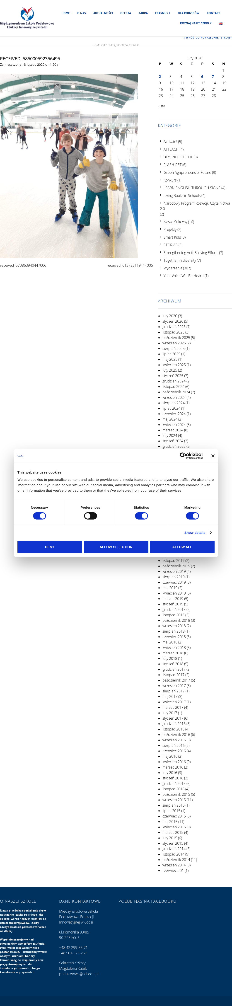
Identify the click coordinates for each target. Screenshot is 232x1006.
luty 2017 (169, 712)
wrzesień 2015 (174, 799)
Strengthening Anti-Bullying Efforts (191, 252)
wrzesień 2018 (174, 625)
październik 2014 (176, 859)
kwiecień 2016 (174, 761)
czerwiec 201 (173, 870)
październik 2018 (176, 620)
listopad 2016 (173, 729)
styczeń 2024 (172, 440)
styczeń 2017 (172, 718)
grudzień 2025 (174, 326)
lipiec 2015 (171, 810)
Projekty (170, 229)
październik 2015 (176, 794)
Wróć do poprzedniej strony (209, 37)
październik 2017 (176, 680)
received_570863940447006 (23, 265)
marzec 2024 (172, 430)
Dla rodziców (188, 13)
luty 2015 (169, 837)
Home (65, 13)
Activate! (170, 141)
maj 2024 (169, 419)
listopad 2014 (173, 854)
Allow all (182, 547)
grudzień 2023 (174, 446)
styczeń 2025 (172, 375)
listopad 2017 (173, 674)
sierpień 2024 (173, 402)
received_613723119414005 (130, 265)
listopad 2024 (173, 386)
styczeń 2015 (172, 843)
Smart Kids (172, 237)
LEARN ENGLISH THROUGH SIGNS (192, 187)
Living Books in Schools (182, 195)
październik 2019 (176, 565)
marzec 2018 (172, 653)
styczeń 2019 (172, 604)
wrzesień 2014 (174, 865)
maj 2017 (169, 696)
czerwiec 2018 (174, 636)
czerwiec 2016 (174, 750)
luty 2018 (169, 658)
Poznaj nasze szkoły (195, 23)
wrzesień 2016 (174, 740)
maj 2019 (169, 587)
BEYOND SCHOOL (178, 157)
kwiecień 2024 (174, 424)
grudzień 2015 (174, 783)
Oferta (125, 13)
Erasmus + (162, 13)
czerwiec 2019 (174, 582)
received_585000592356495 (30, 59)
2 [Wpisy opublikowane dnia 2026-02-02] (160, 76)
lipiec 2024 (171, 408)
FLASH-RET (172, 164)
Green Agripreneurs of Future (187, 172)
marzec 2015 (172, 832)
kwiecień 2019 (174, 593)
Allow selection (116, 547)
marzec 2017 (172, 707)
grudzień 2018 (174, 609)
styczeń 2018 (172, 663)
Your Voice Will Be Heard (184, 275)
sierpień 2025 (173, 348)
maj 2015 (169, 821)
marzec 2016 (172, 767)
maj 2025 (169, 359)
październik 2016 (176, 734)
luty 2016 (169, 772)
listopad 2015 (173, 788)
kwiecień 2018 (174, 647)
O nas (81, 13)
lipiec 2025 (171, 353)
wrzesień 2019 (174, 571)
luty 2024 (169, 435)
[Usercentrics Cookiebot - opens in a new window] (183, 455)
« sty (161, 106)
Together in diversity (180, 260)
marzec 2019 (172, 598)
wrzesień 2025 (174, 343)
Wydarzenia (173, 268)
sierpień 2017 (173, 691)
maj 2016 (169, 756)
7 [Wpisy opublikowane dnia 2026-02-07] (213, 76)
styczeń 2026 (172, 321)
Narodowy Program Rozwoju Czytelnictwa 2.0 (195, 206)
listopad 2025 (173, 332)
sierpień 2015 (173, 805)
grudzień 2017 (174, 669)
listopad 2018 (173, 614)
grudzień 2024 (174, 381)
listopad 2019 (173, 560)
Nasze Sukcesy (175, 221)
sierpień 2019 (173, 576)
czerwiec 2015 (174, 816)
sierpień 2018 (173, 631)
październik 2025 (176, 337)
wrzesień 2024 (174, 397)
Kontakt (213, 13)
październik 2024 (176, 391)
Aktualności (103, 13)
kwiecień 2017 (174, 701)
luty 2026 (169, 315)
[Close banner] (213, 455)
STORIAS (171, 244)
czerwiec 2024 (174, 413)
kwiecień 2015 (174, 827)
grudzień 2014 (174, 848)
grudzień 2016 (174, 723)
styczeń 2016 (172, 778)
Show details (194, 532)
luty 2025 (169, 370)
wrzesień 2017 (174, 685)
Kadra (143, 13)
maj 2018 (169, 642)
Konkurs (170, 180)
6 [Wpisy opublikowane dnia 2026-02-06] (202, 76)
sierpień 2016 (173, 745)
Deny (50, 547)
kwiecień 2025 (174, 364)
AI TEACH (171, 149)
